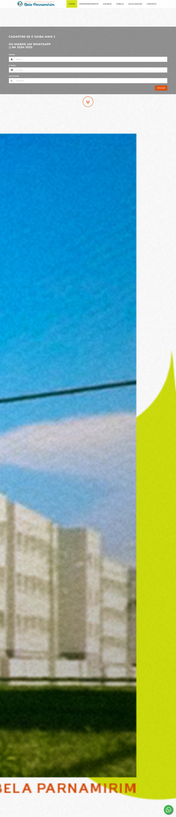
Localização (135, 7)
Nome (12, 54)
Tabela (120, 7)
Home (72, 7)
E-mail (12, 65)
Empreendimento (89, 7)
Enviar (161, 88)
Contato (151, 7)
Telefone (14, 76)
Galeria (107, 7)
